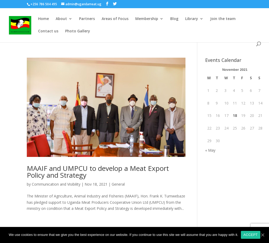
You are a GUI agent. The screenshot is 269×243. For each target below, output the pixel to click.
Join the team (223, 19)
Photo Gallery (77, 31)
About (61, 19)
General (118, 184)
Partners (87, 19)
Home (43, 19)
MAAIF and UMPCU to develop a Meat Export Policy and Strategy (98, 171)
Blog (174, 19)
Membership (146, 19)
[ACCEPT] (262, 234)
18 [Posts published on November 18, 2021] (235, 115)
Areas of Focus (115, 19)
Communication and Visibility (56, 184)
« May (210, 150)
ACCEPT (251, 235)
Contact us (48, 31)
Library (191, 19)
